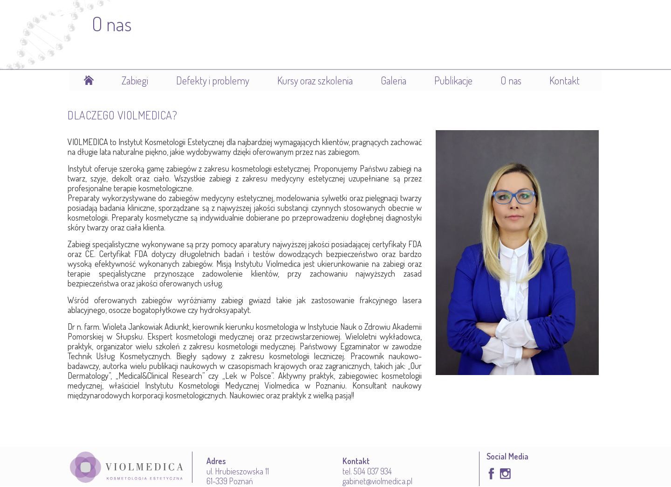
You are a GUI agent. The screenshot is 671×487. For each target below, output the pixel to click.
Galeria (393, 80)
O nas (510, 80)
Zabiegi (135, 80)
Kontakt (564, 80)
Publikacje (453, 80)
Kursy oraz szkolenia (315, 80)
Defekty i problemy (212, 80)
